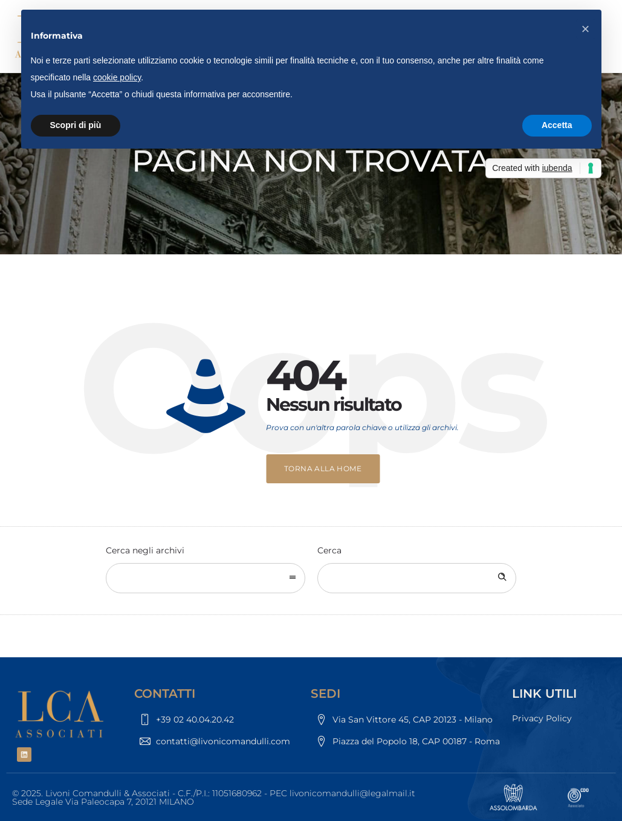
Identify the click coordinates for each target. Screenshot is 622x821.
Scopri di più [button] (76, 125)
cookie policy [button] (117, 77)
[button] (585, 29)
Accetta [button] (557, 125)
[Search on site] (417, 578)
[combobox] (205, 578)
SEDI (325, 693)
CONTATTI (164, 693)
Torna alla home (322, 468)
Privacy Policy (542, 718)
